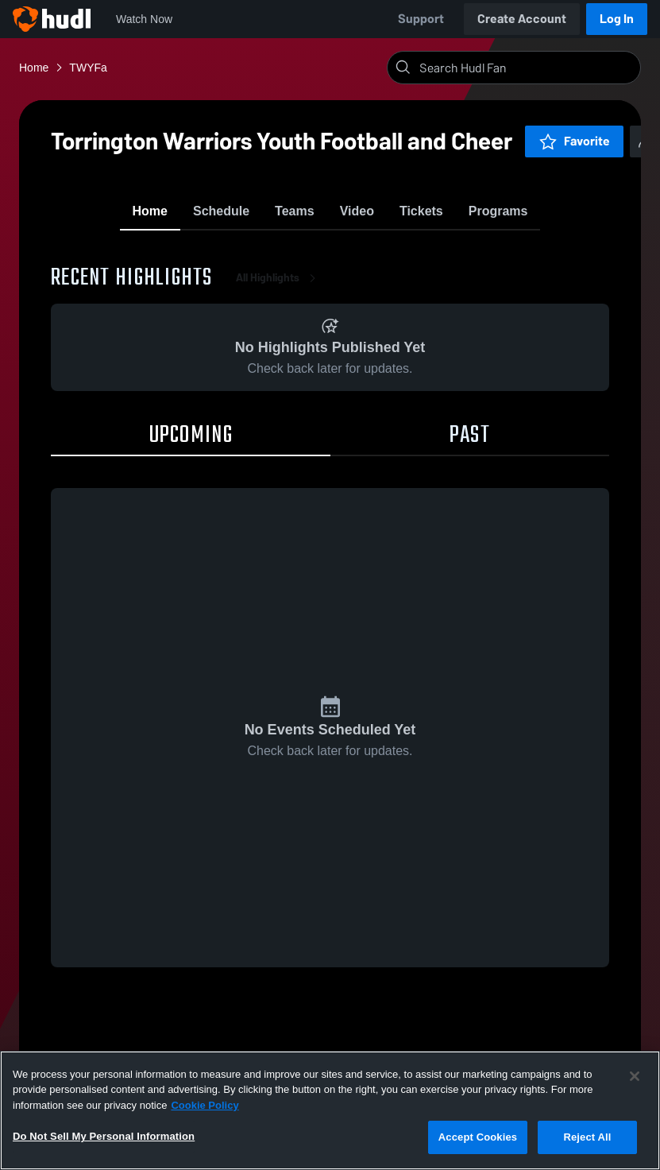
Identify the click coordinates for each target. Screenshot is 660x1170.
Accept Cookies (477, 1137)
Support (421, 18)
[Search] (526, 67)
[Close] (634, 1076)
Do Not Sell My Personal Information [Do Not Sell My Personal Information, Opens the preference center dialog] (104, 1136)
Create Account (521, 18)
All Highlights (279, 308)
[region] (330, 1110)
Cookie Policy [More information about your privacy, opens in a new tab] (204, 1105)
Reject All (587, 1137)
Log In (617, 18)
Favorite (522, 141)
